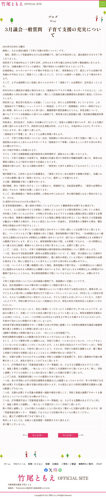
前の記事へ (37, 435)
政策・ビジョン (35, 463)
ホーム (7, 463)
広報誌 (55, 463)
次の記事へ (68, 435)
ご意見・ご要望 (68, 463)
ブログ (99, 463)
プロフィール (19, 463)
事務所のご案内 (86, 463)
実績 (47, 463)
